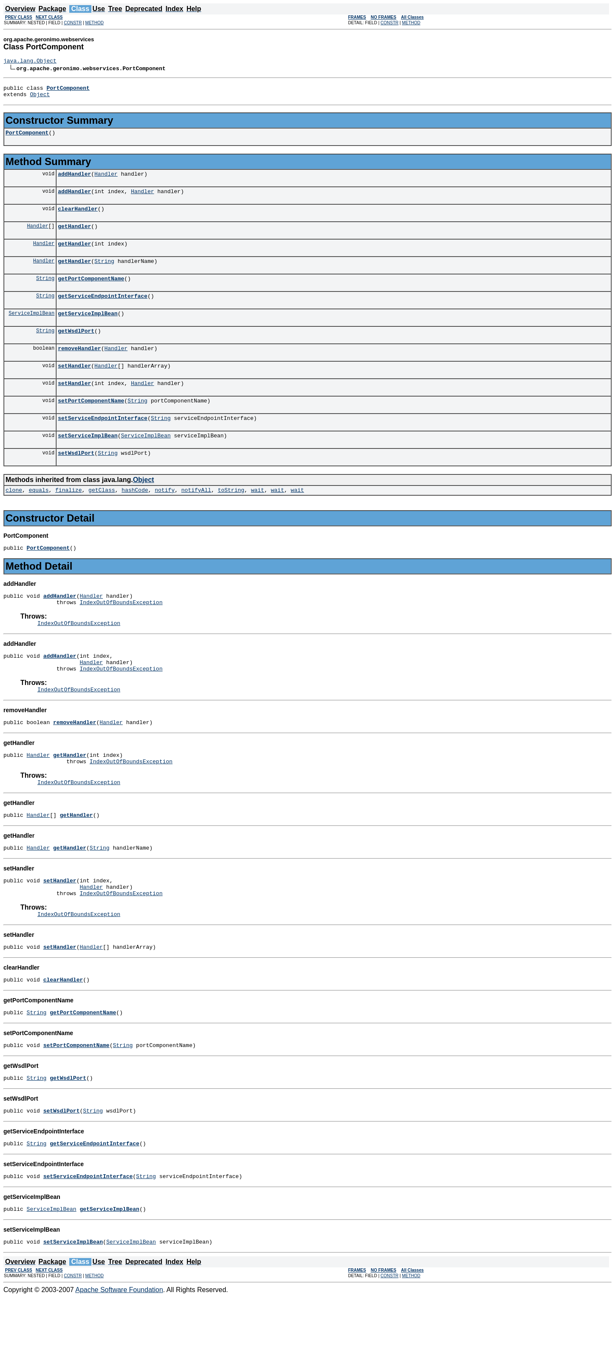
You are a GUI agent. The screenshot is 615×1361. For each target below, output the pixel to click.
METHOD (94, 22)
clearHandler (78, 217)
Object (40, 98)
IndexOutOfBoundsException (120, 634)
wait (257, 518)
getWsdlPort (76, 348)
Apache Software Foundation (119, 1353)
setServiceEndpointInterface (102, 442)
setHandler (74, 386)
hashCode (135, 518)
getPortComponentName (91, 292)
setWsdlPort (76, 479)
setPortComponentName (91, 423)
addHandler (74, 180)
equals (39, 518)
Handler (106, 180)
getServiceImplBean (87, 330)
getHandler (74, 236)
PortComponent (27, 137)
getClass (101, 518)
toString (231, 518)
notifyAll (196, 518)
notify (165, 518)
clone (14, 518)
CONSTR (73, 22)
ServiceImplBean (31, 329)
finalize (68, 518)
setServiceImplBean (87, 461)
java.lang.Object (30, 62)
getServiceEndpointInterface (102, 311)
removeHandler (79, 367)
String (104, 273)
